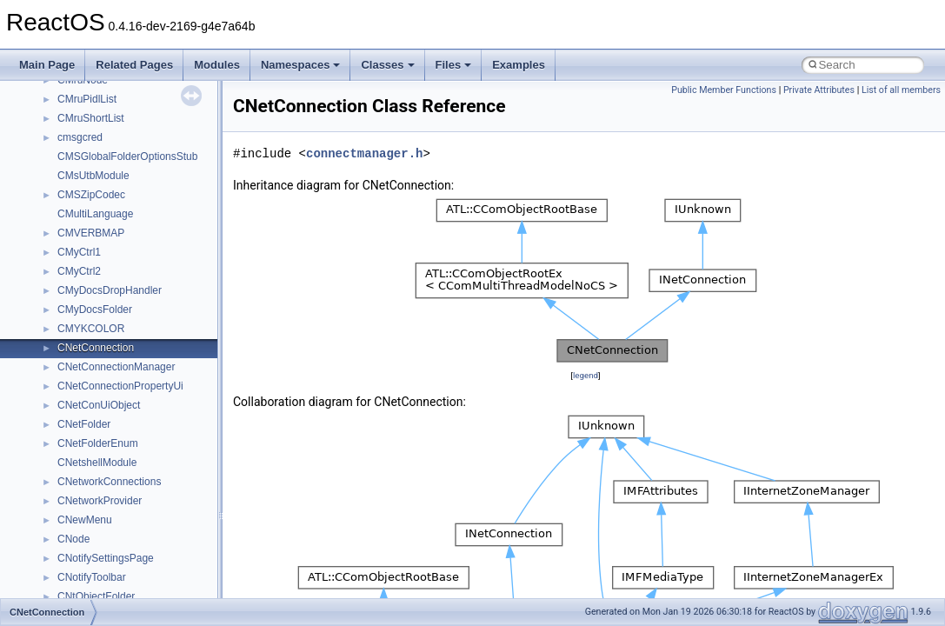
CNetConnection (95, 348)
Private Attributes (819, 90)
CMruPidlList (86, 99)
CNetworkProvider (99, 501)
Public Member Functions (723, 90)
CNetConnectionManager (116, 367)
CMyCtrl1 (79, 252)
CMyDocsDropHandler (109, 290)
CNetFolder (83, 424)
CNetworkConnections (109, 482)
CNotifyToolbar (91, 577)
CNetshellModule (96, 462)
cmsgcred (80, 137)
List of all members (901, 90)
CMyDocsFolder (94, 309)
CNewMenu (84, 520)
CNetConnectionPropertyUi (120, 386)
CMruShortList (90, 118)
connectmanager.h (364, 153)
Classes (387, 64)
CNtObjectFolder (96, 596)
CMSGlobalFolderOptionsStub (127, 156)
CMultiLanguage (95, 214)
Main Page (47, 64)
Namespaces (301, 64)
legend (585, 375)
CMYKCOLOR (90, 329)
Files (454, 64)
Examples (518, 64)
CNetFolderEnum (97, 443)
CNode (73, 539)
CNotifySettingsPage (105, 558)
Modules (217, 64)
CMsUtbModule (93, 176)
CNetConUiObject (98, 405)
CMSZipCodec (91, 195)
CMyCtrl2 (79, 271)
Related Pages (134, 64)
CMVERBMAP (90, 233)
